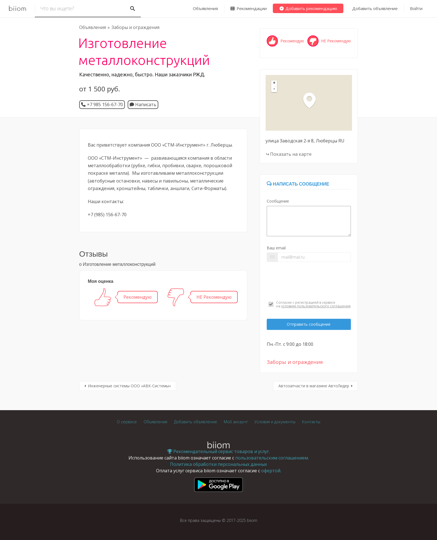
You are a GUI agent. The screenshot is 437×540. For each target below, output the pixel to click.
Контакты (311, 421)
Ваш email (276, 247)
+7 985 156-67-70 (105, 104)
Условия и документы (274, 421)
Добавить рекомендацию (308, 8)
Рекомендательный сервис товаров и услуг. (218, 451)
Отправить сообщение (309, 324)
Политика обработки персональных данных (218, 464)
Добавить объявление (375, 8)
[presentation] (309, 281)
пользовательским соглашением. (272, 458)
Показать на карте (291, 154)
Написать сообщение (298, 184)
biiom (17, 9)
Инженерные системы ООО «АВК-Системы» (129, 385)
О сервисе (127, 421)
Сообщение (278, 201)
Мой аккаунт (236, 421)
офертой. (271, 471)
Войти (416, 8)
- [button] (274, 89)
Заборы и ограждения (135, 27)
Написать (143, 104)
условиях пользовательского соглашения (316, 306)
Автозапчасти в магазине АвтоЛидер (313, 385)
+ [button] (274, 83)
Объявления (205, 8)
